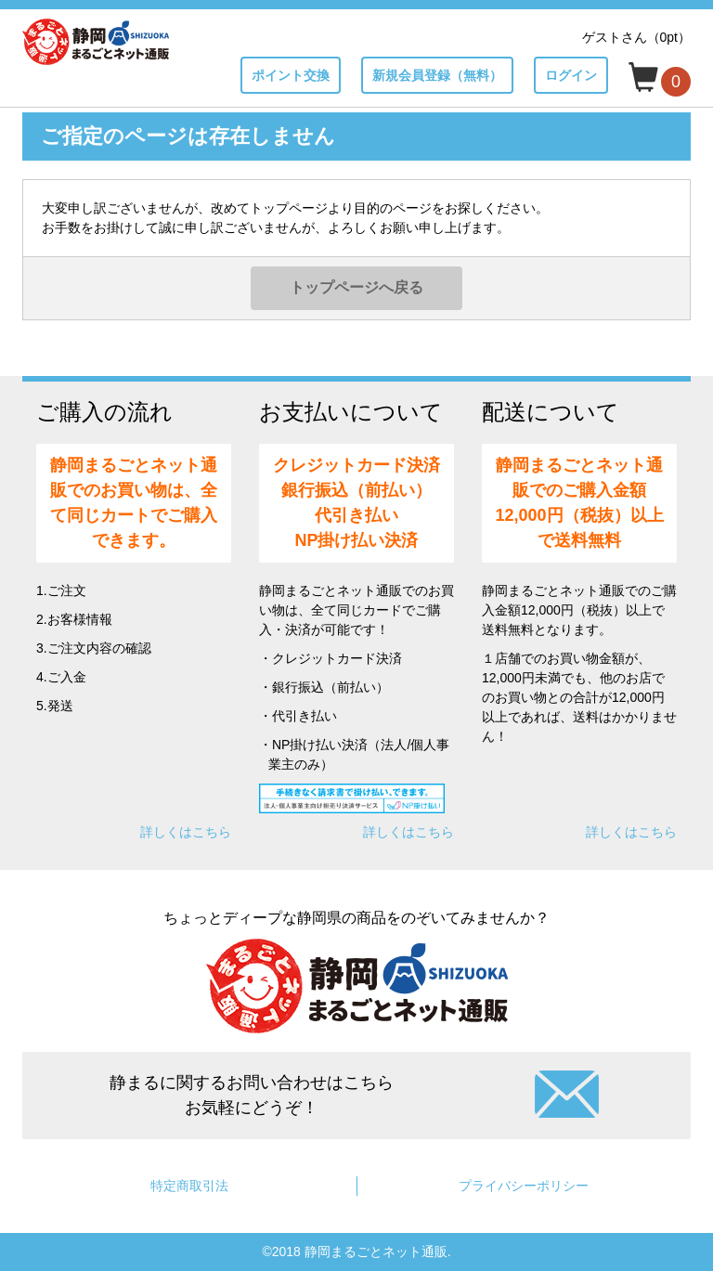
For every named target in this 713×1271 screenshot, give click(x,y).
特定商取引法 (189, 1185)
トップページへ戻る (356, 287)
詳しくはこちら (185, 831)
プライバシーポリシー (524, 1185)
